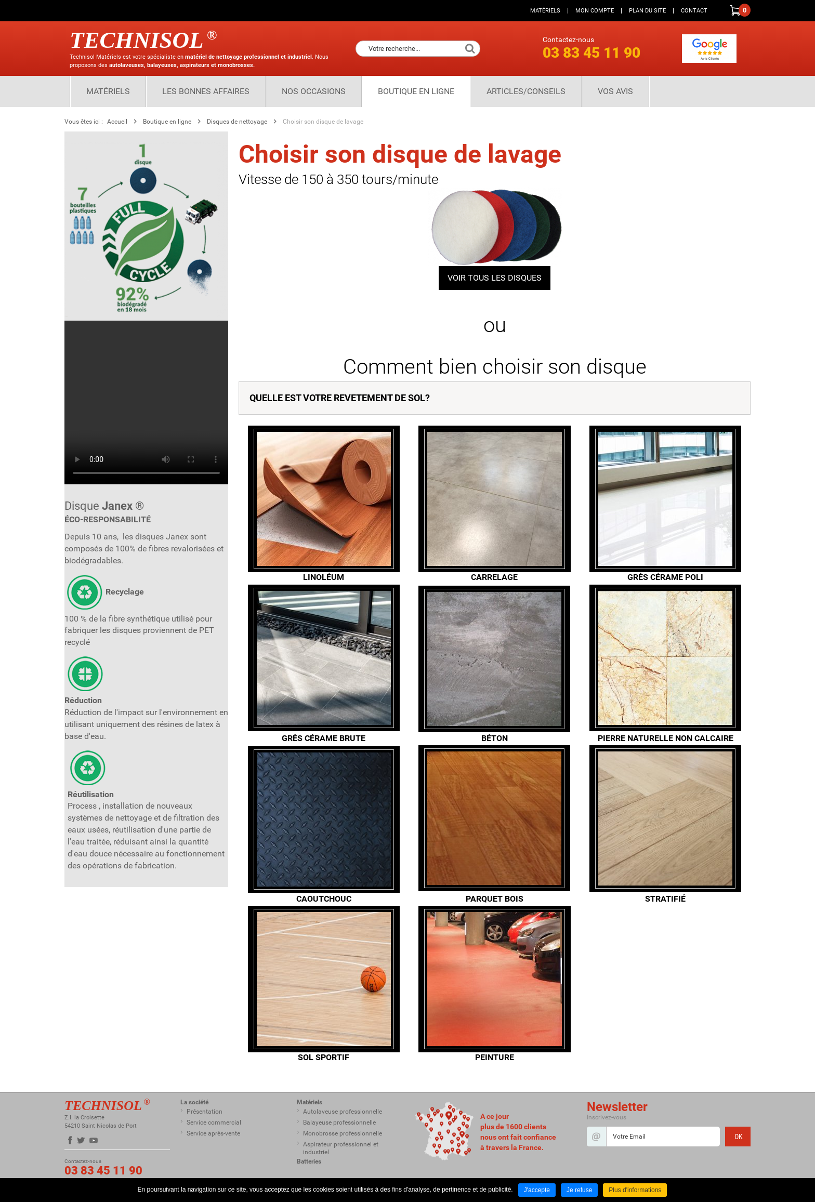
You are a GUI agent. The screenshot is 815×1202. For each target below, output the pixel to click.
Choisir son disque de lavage (323, 121)
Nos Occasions (314, 91)
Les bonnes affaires (205, 91)
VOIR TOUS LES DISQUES (495, 278)
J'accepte (537, 1190)
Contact (694, 10)
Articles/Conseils (526, 91)
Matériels (545, 10)
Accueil (117, 121)
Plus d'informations (635, 1190)
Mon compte (594, 10)
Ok (469, 49)
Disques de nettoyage (237, 121)
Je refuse (579, 1190)
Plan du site (647, 10)
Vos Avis (615, 91)
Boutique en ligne (416, 91)
